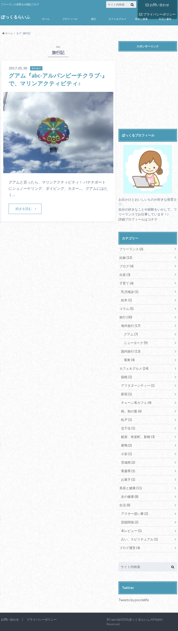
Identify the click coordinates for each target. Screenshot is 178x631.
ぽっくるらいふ (15, 17)
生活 (124, 505)
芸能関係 (129, 522)
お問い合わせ (157, 5)
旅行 (93, 18)
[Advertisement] (148, 91)
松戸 (126, 420)
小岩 (126, 454)
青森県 (128, 471)
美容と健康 (141, 18)
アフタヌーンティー (138, 385)
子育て (126, 283)
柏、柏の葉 (131, 411)
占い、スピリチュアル (139, 539)
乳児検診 (129, 292)
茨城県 (128, 462)
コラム (126, 309)
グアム (131, 334)
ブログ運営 (129, 548)
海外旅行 (130, 326)
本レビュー (131, 531)
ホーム (46, 18)
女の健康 (129, 496)
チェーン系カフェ (136, 403)
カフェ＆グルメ (117, 18)
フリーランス (131, 249)
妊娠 (125, 258)
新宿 (126, 394)
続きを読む (24, 209)
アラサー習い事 (134, 514)
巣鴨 (126, 445)
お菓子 (128, 479)
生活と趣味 (165, 18)
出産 (124, 275)
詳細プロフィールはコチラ (137, 219)
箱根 (126, 377)
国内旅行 (130, 351)
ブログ (126, 266)
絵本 (126, 300)
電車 (129, 360)
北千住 (128, 428)
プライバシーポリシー (42, 619)
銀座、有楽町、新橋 (138, 437)
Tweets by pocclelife (133, 600)
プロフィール (69, 18)
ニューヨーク (136, 343)
